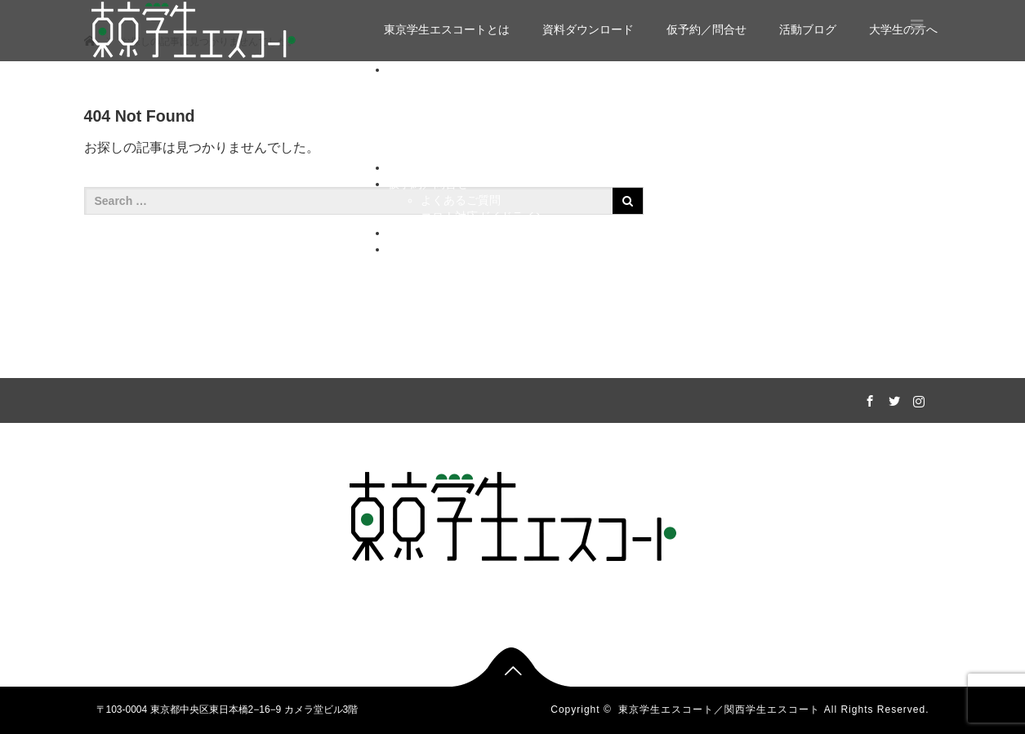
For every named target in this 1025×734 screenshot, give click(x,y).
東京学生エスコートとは (447, 29)
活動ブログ (807, 29)
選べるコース (455, 85)
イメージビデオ (461, 281)
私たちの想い (455, 265)
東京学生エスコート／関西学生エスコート (719, 709)
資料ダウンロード (588, 29)
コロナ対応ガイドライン (483, 216)
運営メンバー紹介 (466, 134)
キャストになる (461, 298)
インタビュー (455, 151)
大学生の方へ (422, 249)
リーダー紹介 (455, 118)
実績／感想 (449, 102)
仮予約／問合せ (706, 29)
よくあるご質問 (461, 200)
